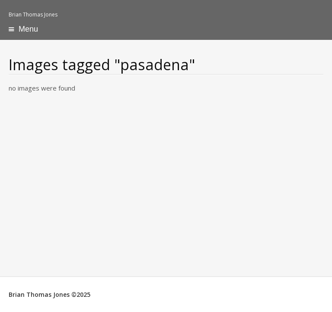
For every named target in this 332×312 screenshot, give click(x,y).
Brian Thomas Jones (33, 14)
